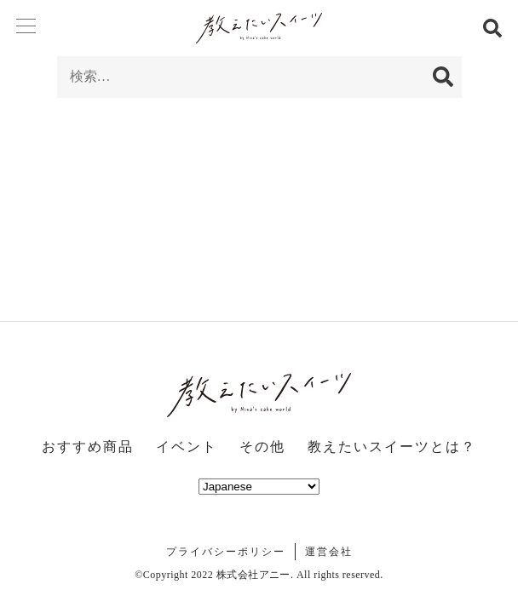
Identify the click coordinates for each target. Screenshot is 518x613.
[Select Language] (259, 486)
